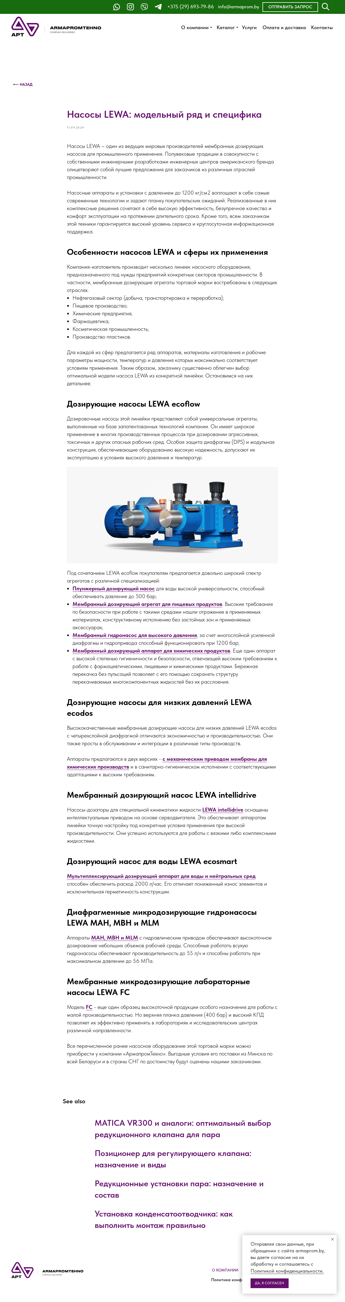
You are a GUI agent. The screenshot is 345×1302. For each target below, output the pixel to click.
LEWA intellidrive (222, 809)
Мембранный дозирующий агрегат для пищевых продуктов (147, 604)
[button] (290, 7)
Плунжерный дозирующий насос (113, 588)
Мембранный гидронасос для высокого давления (134, 635)
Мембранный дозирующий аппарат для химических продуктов (151, 650)
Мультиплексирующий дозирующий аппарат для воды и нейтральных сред (161, 876)
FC (89, 1007)
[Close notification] (332, 1239)
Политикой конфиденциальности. (287, 1271)
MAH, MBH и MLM (114, 937)
